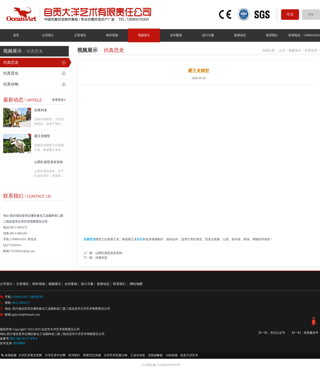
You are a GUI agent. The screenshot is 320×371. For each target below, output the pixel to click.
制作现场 (112, 35)
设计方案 (208, 35)
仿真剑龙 (101, 257)
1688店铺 (171, 355)
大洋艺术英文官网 (30, 355)
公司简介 (48, 35)
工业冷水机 (137, 355)
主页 (282, 50)
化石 (140, 239)
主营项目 (80, 35)
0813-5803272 (21, 302)
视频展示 (144, 35)
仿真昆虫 (10, 73)
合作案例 (176, 35)
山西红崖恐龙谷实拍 (108, 253)
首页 (16, 35)
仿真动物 (10, 84)
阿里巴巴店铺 (92, 355)
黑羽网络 (19, 343)
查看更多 (59, 99)
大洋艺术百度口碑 (115, 355)
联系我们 (272, 35)
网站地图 (136, 284)
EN (311, 14)
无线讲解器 (155, 355)
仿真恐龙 (10, 62)
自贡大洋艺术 (189, 355)
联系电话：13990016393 (304, 35)
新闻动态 (240, 35)
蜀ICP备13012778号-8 (23, 338)
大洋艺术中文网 (55, 355)
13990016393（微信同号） (28, 296)
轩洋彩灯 (74, 355)
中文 (290, 14)
